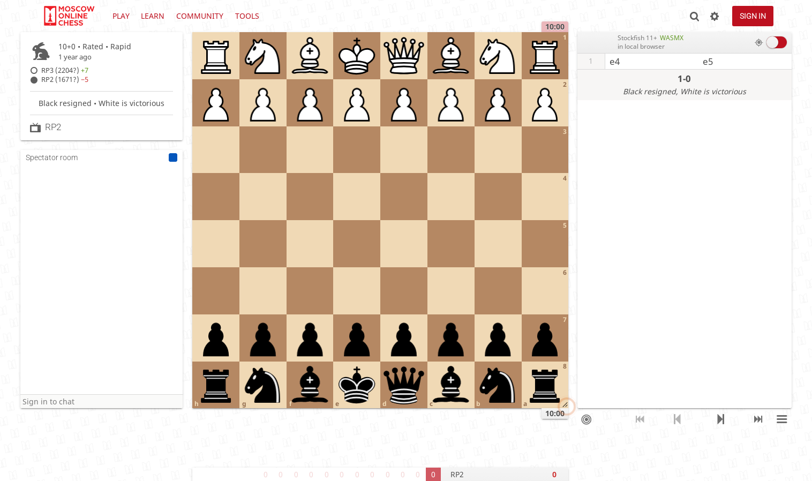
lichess (69, 16)
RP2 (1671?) (64, 79)
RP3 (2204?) (64, 70)
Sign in (753, 16)
